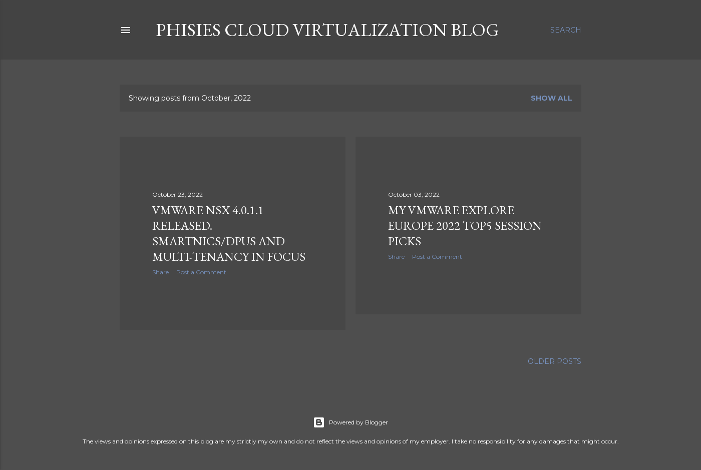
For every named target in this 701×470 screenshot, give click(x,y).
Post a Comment (201, 272)
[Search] (565, 30)
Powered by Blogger (350, 422)
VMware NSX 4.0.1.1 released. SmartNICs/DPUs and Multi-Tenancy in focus (228, 233)
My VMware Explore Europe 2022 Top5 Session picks (465, 225)
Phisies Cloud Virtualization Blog (327, 30)
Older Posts (554, 361)
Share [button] (160, 272)
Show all (551, 98)
